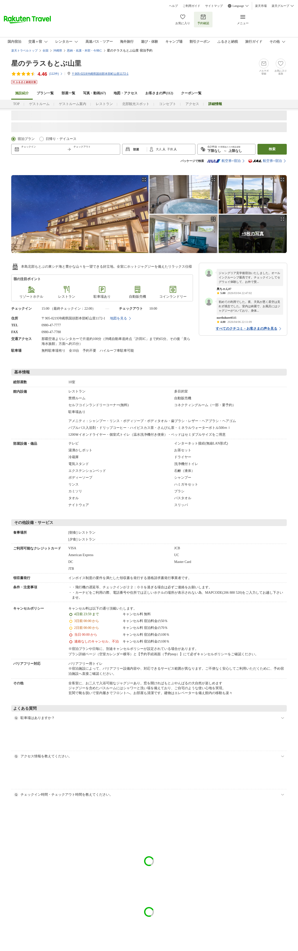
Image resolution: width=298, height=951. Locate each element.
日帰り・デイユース (61, 139)
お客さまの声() (159, 93)
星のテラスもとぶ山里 (46, 63)
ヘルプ (173, 6)
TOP (16, 104)
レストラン (104, 104)
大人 (159, 149)
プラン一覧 (45, 93)
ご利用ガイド (191, 6)
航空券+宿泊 (224, 161)
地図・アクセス (126, 93)
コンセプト (167, 104)
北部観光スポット (135, 104)
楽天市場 (261, 6)
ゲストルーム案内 (72, 104)
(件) (56, 73)
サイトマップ (214, 6)
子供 (170, 149)
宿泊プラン (26, 139)
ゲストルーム (39, 104)
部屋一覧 (68, 93)
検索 (272, 149)
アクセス (192, 104)
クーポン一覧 (191, 93)
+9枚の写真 (253, 233)
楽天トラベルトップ (24, 50)
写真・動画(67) (94, 93)
